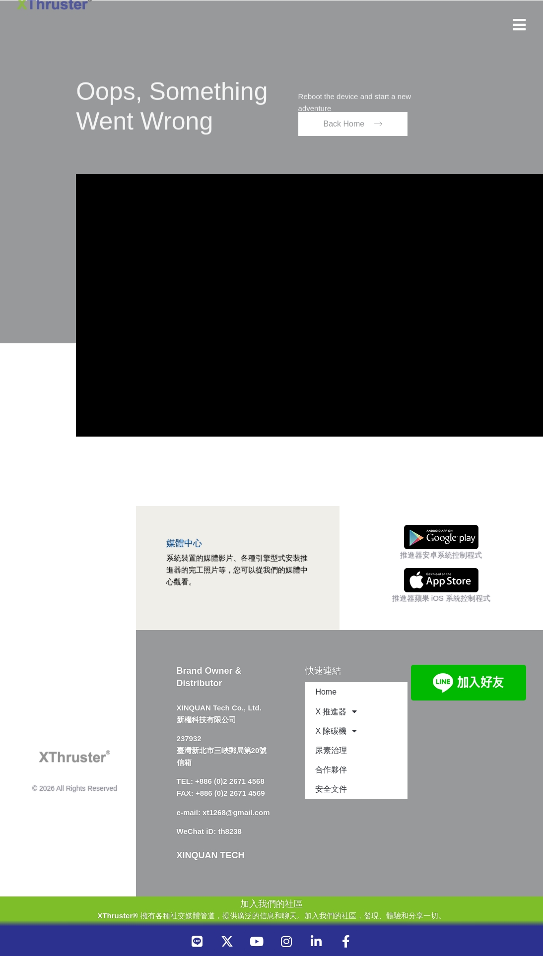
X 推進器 (335, 711)
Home (326, 692)
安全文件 (331, 789)
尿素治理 (331, 750)
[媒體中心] (175, 524)
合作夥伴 (331, 769)
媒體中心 (184, 543)
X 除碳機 (335, 731)
